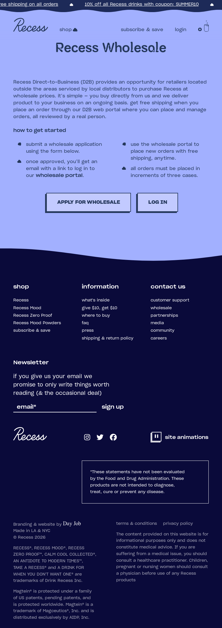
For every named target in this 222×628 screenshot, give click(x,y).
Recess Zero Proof (32, 316)
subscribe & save (142, 29)
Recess (21, 300)
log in (157, 202)
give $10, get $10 (99, 308)
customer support (170, 300)
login (180, 29)
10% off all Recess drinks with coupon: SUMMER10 (142, 4)
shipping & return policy (107, 338)
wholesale (161, 308)
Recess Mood (27, 308)
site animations (179, 437)
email (26, 407)
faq (85, 323)
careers (159, 338)
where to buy (96, 316)
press (88, 331)
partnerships (164, 316)
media (157, 323)
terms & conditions (136, 524)
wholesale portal (59, 175)
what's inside (96, 300)
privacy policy (178, 524)
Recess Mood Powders (37, 323)
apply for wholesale (88, 202)
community (162, 331)
